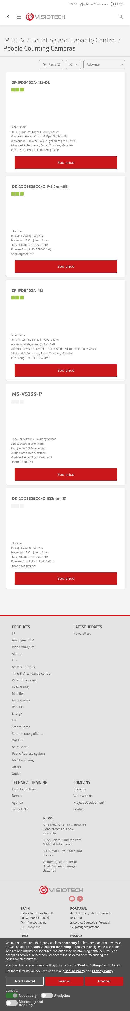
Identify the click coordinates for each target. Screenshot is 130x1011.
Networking (20, 687)
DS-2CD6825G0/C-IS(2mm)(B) (39, 498)
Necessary (27, 995)
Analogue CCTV (23, 640)
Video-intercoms (24, 680)
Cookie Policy (74, 971)
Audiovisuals (21, 700)
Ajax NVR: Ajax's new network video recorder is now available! (64, 829)
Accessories (20, 747)
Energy (17, 713)
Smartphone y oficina (27, 733)
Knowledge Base (24, 789)
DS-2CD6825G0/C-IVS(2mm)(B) (40, 186)
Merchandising (23, 760)
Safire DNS (20, 809)
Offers (16, 767)
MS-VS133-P (27, 394)
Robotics (18, 707)
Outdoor (17, 740)
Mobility (18, 693)
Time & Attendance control (31, 673)
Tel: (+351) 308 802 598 (84, 927)
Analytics (61, 995)
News (48, 818)
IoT (14, 720)
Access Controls (23, 667)
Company (81, 782)
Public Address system (28, 753)
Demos (17, 796)
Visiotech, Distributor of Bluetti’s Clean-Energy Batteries (60, 866)
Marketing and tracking (31, 1003)
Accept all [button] (104, 981)
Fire (14, 660)
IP (13, 633)
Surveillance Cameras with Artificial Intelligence (62, 842)
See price (66, 162)
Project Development (88, 802)
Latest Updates (87, 627)
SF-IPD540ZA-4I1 (27, 290)
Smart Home (21, 727)
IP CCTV (14, 40)
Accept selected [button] (24, 981)
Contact (79, 809)
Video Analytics (23, 647)
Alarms (17, 653)
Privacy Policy (102, 971)
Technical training (29, 782)
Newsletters (82, 633)
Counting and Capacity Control (73, 40)
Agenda (17, 802)
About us (79, 789)
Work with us (82, 796)
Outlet (16, 773)
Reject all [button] (64, 981)
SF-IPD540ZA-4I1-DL (31, 82)
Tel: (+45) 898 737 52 (33, 923)
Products (21, 627)
